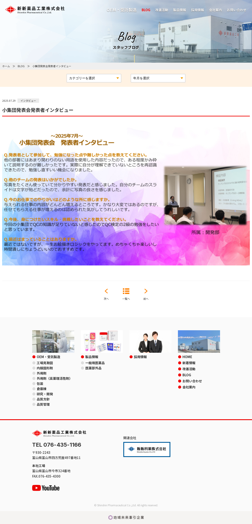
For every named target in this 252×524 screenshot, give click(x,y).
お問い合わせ (236, 10)
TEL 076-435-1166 (56, 445)
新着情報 (188, 362)
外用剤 (41, 373)
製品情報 (179, 10)
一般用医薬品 (95, 362)
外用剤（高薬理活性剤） (54, 378)
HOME (187, 356)
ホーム (6, 66)
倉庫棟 (41, 388)
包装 (40, 383)
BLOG (146, 10)
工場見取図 (45, 362)
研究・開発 (45, 394)
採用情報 (197, 10)
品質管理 (43, 404)
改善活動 (161, 10)
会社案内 (215, 10)
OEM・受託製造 (122, 10)
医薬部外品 (93, 368)
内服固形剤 (45, 368)
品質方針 (43, 399)
